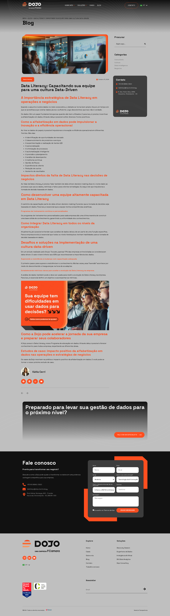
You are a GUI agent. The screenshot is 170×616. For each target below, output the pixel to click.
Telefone (119, 484)
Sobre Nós (70, 5)
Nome (94, 465)
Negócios (118, 68)
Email (117, 465)
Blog (99, 5)
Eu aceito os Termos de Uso (104, 510)
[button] (23, 381)
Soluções (82, 5)
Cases (92, 5)
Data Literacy (27, 79)
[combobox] (127, 44)
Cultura (117, 63)
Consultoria (118, 60)
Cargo (94, 475)
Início (24, 18)
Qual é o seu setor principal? (124, 475)
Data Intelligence (121, 66)
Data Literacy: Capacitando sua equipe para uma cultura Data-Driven (58, 87)
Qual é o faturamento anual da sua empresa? (102, 485)
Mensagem (96, 495)
